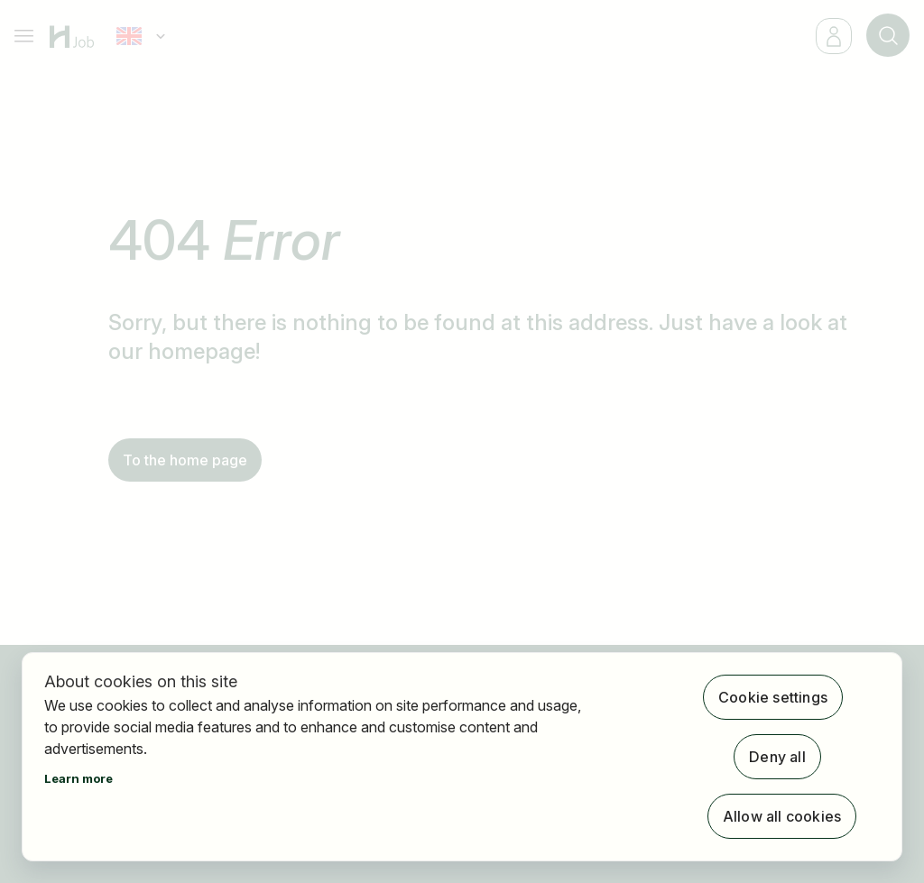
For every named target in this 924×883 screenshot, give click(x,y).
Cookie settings (772, 697)
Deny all (777, 757)
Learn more (78, 778)
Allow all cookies (782, 816)
